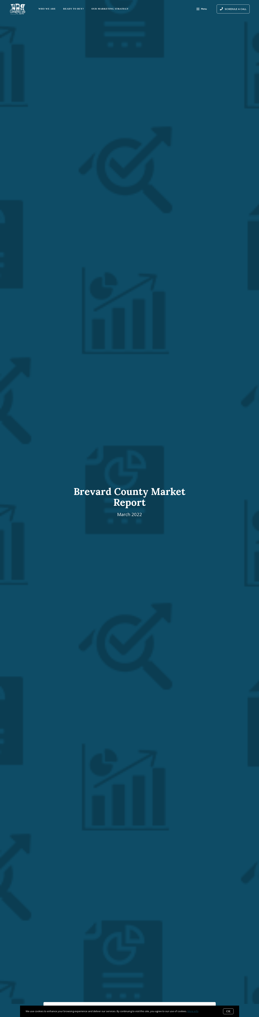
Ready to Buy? (73, 8)
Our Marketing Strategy (110, 8)
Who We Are (47, 8)
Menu (202, 9)
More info (193, 1011)
